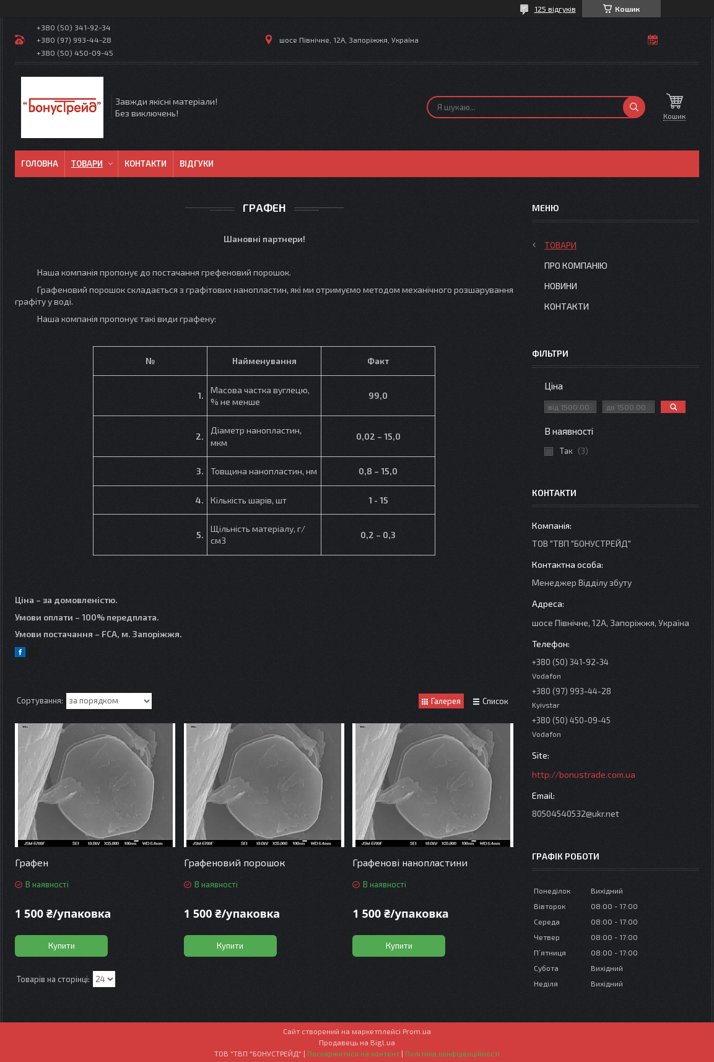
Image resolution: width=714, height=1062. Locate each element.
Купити (61, 946)
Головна (39, 163)
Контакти (145, 163)
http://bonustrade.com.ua (583, 774)
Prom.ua (417, 1031)
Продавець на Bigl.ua (357, 1042)
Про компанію (575, 265)
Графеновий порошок (234, 862)
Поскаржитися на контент (353, 1053)
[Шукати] (634, 107)
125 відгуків (555, 8)
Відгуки (197, 163)
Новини (560, 286)
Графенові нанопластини (410, 862)
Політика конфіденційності (452, 1053)
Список (495, 701)
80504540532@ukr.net (575, 813)
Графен (31, 862)
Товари (87, 163)
